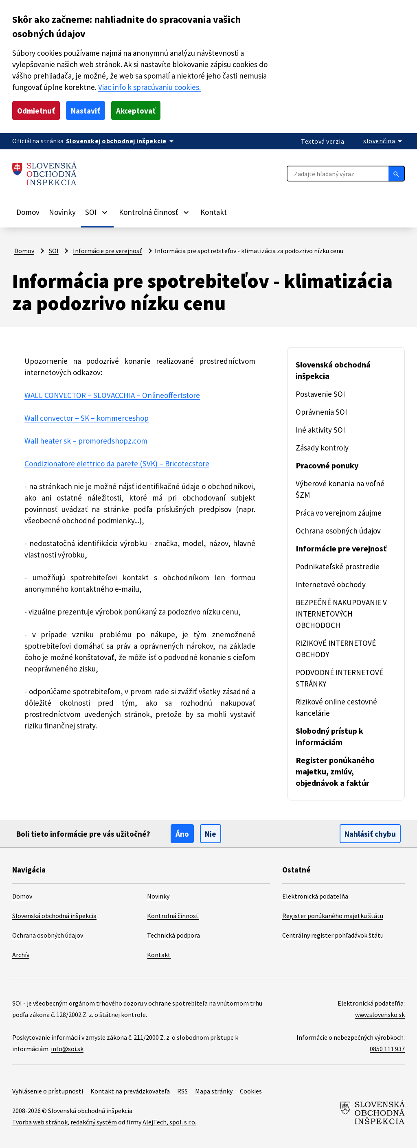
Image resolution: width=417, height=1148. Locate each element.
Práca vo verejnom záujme (339, 513)
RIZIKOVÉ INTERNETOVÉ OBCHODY (336, 648)
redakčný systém (93, 1122)
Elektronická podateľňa (315, 896)
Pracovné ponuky (327, 465)
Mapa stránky (214, 1091)
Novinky (62, 212)
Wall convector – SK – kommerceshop (86, 418)
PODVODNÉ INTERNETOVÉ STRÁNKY (339, 678)
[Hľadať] (396, 173)
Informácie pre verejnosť (107, 251)
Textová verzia (322, 141)
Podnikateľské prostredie (338, 566)
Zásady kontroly (322, 448)
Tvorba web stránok (40, 1122)
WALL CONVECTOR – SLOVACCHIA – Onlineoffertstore (112, 395)
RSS (182, 1091)
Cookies (251, 1091)
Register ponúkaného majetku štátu (332, 916)
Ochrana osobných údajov (338, 531)
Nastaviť (85, 111)
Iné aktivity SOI (320, 430)
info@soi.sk (67, 1049)
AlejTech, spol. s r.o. (169, 1122)
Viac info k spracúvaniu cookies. (149, 87)
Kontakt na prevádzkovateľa (130, 1091)
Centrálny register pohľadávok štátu (333, 935)
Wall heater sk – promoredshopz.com (85, 441)
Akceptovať (136, 111)
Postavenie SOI (320, 394)
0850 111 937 (387, 1049)
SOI (54, 251)
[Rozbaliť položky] (104, 212)
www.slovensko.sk (380, 1014)
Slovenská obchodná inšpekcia (333, 370)
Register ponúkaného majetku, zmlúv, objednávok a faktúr (335, 771)
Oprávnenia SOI (321, 412)
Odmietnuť (36, 111)
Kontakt (213, 212)
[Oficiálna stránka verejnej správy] (121, 141)
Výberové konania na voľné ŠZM (340, 489)
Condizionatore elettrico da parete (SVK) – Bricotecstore (116, 463)
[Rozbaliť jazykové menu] (384, 141)
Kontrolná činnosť (173, 916)
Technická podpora (173, 935)
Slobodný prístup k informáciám (329, 736)
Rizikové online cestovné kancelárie (336, 707)
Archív (20, 955)
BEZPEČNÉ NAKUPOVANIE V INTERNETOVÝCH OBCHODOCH (341, 613)
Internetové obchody (331, 584)
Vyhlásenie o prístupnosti (47, 1091)
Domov (28, 212)
